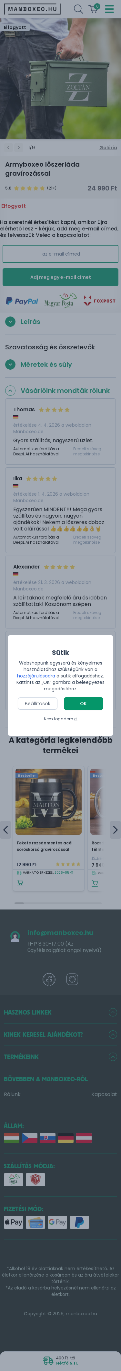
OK (83, 703)
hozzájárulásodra (36, 676)
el (75, 719)
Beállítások (37, 703)
